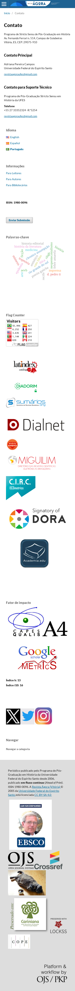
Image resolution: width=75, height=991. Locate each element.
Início (7, 13)
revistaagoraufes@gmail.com (20, 74)
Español (15, 143)
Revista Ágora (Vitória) (46, 786)
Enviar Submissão (19, 220)
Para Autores (13, 179)
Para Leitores (13, 173)
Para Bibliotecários (16, 185)
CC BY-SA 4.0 (43, 794)
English (14, 137)
